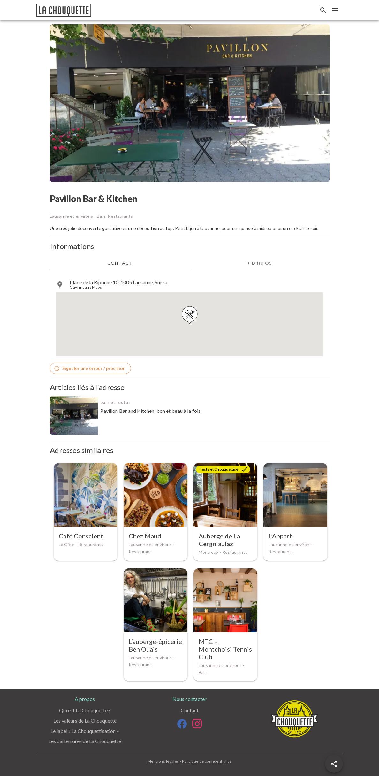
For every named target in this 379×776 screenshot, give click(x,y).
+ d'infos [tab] (259, 262)
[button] (334, 764)
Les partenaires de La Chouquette (85, 741)
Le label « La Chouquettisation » (84, 731)
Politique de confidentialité (206, 761)
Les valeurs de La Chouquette (85, 720)
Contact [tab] (120, 262)
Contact (190, 710)
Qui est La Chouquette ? (85, 710)
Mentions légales (163, 761)
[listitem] (190, 284)
